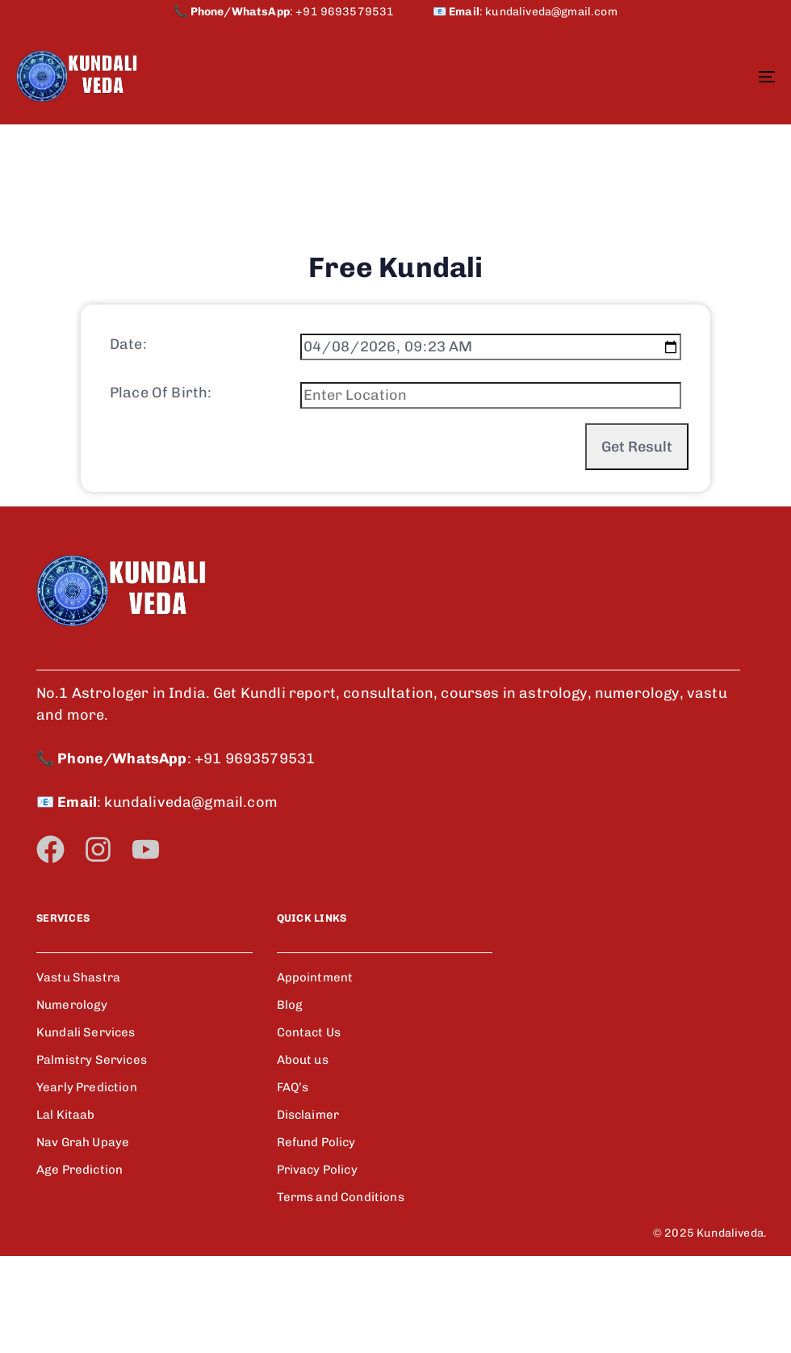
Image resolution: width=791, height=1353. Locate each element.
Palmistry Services (91, 1156)
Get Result (636, 507)
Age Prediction (79, 1266)
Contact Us (309, 1129)
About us (303, 1156)
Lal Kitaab (65, 1211)
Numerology (72, 1102)
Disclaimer (308, 1211)
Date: (128, 405)
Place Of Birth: (160, 453)
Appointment (315, 1074)
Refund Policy (316, 1239)
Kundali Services (86, 1129)
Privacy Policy (317, 1266)
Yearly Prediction (86, 1184)
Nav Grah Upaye (82, 1239)
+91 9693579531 (364, 12)
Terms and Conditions (340, 1294)
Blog (290, 1102)
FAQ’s (293, 1184)
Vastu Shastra (78, 1074)
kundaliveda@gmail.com (551, 12)
